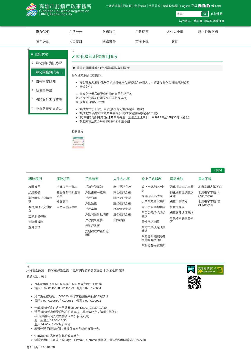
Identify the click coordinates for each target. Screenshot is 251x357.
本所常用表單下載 (210, 186)
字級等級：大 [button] (208, 5)
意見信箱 (140, 5)
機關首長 (34, 186)
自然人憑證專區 (67, 207)
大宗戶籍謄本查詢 (153, 201)
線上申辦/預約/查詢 (153, 188)
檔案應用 (62, 201)
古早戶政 (43, 41)
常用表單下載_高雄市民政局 (209, 203)
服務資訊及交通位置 (40, 208)
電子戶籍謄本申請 (153, 207)
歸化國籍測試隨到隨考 (50, 72)
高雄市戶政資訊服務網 (153, 229)
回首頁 (127, 5)
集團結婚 (119, 220)
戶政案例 (91, 209)
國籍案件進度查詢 (49, 99)
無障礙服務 (35, 221)
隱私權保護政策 (58, 270)
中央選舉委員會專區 (50, 108)
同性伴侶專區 (150, 221)
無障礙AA (210, 270)
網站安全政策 (35, 270)
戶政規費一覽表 (95, 192)
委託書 (198, 21)
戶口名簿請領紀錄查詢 (153, 214)
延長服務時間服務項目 (68, 194)
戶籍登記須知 (94, 186)
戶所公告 (76, 32)
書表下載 (142, 41)
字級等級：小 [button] (200, 5)
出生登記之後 (122, 186)
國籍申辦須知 (46, 81)
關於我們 (43, 32)
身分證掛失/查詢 (152, 196)
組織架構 (34, 192)
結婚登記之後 (122, 198)
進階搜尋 (217, 13)
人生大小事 (175, 32)
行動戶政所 (92, 225)
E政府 (191, 269)
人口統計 (76, 41)
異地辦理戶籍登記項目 (97, 232)
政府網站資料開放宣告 (87, 270)
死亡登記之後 (122, 192)
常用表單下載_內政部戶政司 (209, 194)
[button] (204, 13)
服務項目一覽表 (67, 186)
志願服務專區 (37, 216)
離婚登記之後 (122, 203)
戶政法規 (91, 203)
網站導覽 (114, 5)
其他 (175, 41)
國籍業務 (109, 41)
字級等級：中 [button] (204, 6)
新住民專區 (44, 90)
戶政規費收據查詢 (153, 245)
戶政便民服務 (94, 220)
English (185, 6)
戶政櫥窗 (142, 32)
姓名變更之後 (122, 209)
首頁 (79, 67)
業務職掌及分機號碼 (40, 199)
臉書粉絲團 (170, 5)
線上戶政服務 (208, 32)
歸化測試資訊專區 (49, 63)
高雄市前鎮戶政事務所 (59, 9)
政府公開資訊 (115, 270)
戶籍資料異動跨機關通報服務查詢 (153, 238)
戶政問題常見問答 (97, 214)
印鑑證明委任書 (214, 21)
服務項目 (109, 32)
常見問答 (154, 5)
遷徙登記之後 (122, 214)
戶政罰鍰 (91, 198)
